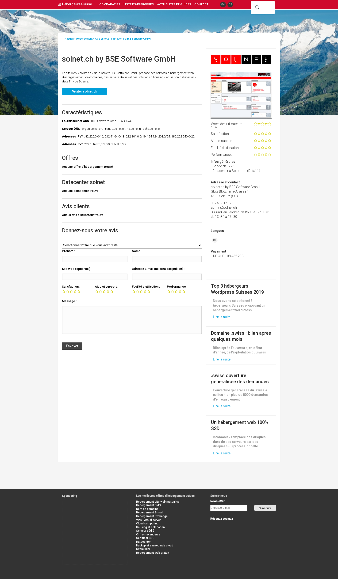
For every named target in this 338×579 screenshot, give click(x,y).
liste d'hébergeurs (138, 4)
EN (223, 4)
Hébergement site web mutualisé (158, 501)
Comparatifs (109, 4)
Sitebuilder (143, 549)
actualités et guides (174, 4)
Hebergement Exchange (152, 516)
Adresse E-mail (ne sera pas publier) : (158, 269)
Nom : (136, 251)
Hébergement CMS (148, 505)
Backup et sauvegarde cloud (154, 545)
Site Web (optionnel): (76, 269)
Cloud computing (147, 523)
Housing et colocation (150, 527)
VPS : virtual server (148, 520)
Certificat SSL (145, 538)
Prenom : (68, 251)
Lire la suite (221, 317)
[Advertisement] (83, 510)
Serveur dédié (145, 530)
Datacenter (143, 541)
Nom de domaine (147, 509)
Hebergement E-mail (149, 512)
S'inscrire (265, 508)
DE (230, 4)
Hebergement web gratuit (152, 552)
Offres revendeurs (148, 534)
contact (201, 4)
